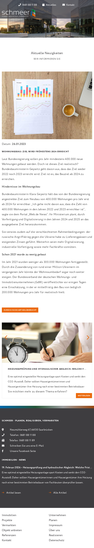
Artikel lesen (13, 493)
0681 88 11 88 (27, 5)
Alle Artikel (60, 493)
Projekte (7, 520)
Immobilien (9, 515)
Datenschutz (56, 540)
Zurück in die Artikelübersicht (20, 310)
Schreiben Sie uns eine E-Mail (27, 446)
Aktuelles (49, 5)
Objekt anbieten (12, 530)
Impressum (55, 525)
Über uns (54, 530)
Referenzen (9, 535)
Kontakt (68, 5)
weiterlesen (84, 395)
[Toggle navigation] (87, 13)
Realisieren (56, 535)
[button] (6, 338)
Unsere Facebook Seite (23, 451)
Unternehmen (57, 515)
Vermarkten (9, 525)
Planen (53, 520)
